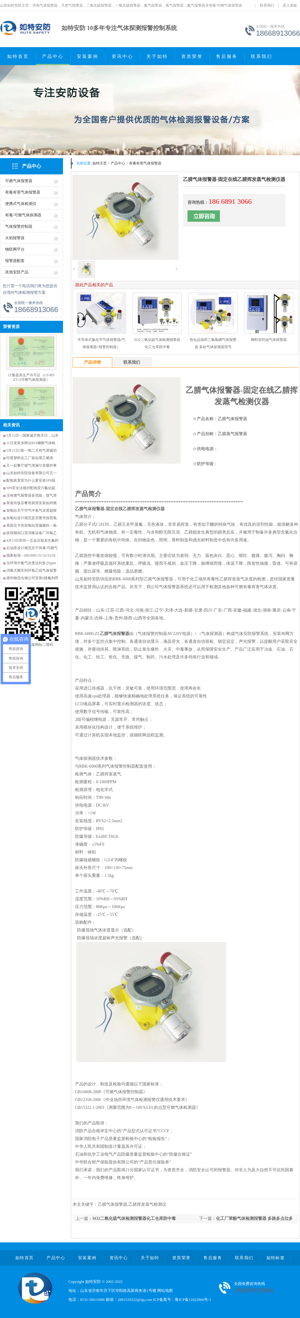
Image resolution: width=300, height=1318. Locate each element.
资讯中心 (122, 56)
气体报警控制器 (18, 226)
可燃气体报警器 (18, 181)
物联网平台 (15, 249)
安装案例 (87, 56)
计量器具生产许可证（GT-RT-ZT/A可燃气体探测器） (31, 377)
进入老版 (290, 5)
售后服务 (227, 56)
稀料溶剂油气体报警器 (269, 340)
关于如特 (157, 56)
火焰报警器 (15, 238)
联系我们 (267, 5)
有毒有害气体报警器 (22, 192)
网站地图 (165, 1290)
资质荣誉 (192, 56)
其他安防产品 (16, 272)
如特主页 (99, 163)
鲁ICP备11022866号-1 (193, 1299)
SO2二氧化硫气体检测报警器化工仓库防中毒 (134, 1218)
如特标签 (275, 1258)
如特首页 (18, 56)
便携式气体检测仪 (20, 203)
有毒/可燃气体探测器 (23, 215)
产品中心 (53, 56)
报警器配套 (15, 260)
